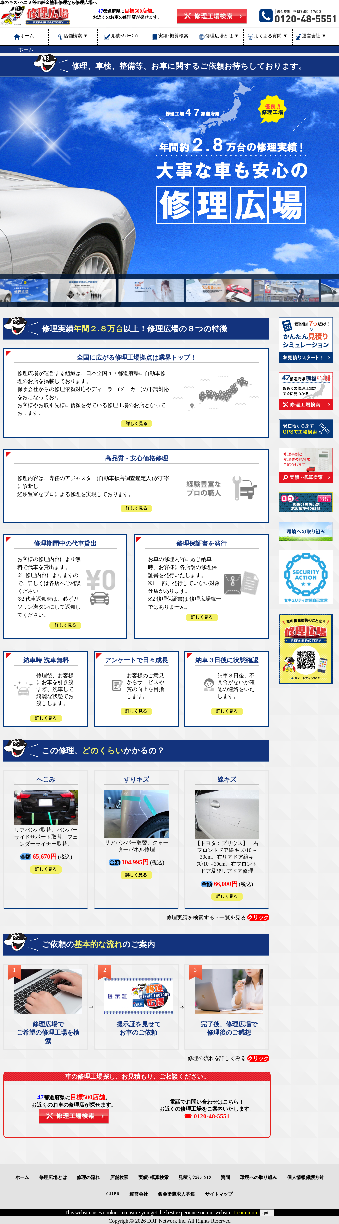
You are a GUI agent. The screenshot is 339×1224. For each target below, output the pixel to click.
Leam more (246, 1212)
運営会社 (314, 35)
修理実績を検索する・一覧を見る (218, 917)
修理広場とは (222, 35)
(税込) (46, 826)
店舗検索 (76, 35)
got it (267, 1212)
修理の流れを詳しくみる (228, 1058)
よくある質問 (271, 35)
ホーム (26, 49)
